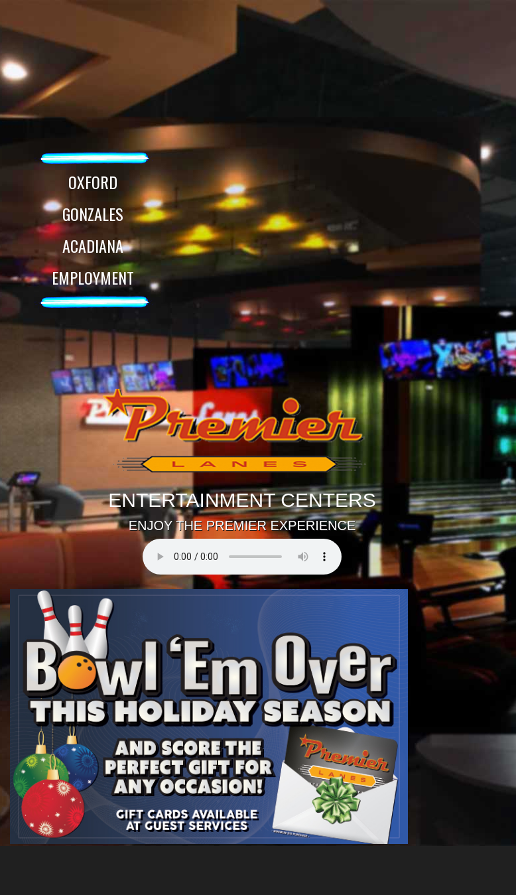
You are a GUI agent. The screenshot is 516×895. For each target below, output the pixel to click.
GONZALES (92, 214)
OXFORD (92, 182)
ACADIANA (92, 245)
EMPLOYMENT (93, 277)
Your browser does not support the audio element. (242, 557)
